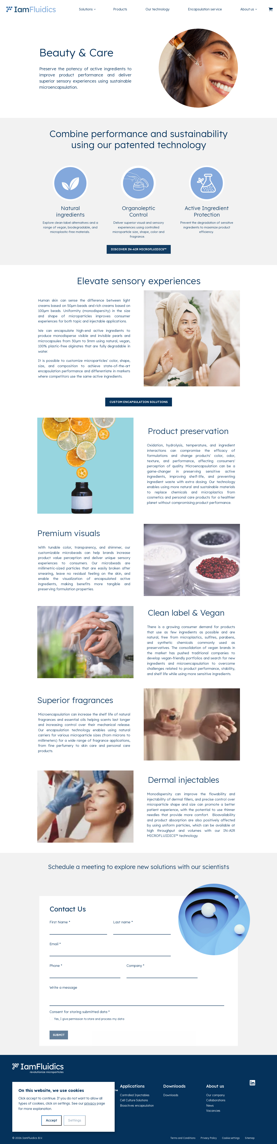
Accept (51, 1120)
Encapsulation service (205, 9)
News (210, 1105)
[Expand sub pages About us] (263, 9)
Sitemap (249, 1138)
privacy (90, 1103)
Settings (74, 1120)
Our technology (158, 9)
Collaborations (215, 1100)
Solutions (86, 9)
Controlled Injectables (134, 1095)
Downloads (170, 1095)
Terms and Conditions (183, 1138)
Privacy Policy (209, 1138)
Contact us (19, 1123)
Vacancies (213, 1111)
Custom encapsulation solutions (138, 402)
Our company (215, 1095)
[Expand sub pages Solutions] (102, 9)
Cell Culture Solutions (134, 1100)
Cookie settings (231, 1138)
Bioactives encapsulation (137, 1105)
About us (247, 9)
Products (120, 9)
